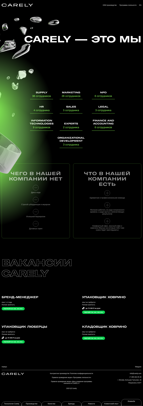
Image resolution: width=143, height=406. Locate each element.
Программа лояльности (127, 5)
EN (140, 5)
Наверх (4, 367)
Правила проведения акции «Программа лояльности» (71, 377)
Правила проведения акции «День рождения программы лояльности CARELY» (71, 382)
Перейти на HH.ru (13, 309)
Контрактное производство (59, 373)
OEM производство (110, 5)
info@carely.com (135, 373)
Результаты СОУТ (134, 383)
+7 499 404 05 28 (135, 377)
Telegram (138, 367)
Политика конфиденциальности (81, 373)
